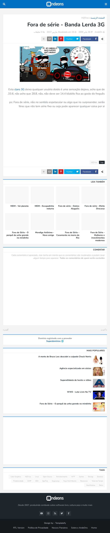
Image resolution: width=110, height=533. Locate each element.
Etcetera (100, 477)
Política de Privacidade (38, 527)
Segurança (55, 481)
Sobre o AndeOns (79, 527)
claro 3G (19, 89)
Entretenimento (61, 477)
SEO (36, 481)
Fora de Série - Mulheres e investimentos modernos (97, 236)
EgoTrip (45, 481)
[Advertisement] (55, 132)
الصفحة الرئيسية (98, 17)
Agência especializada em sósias (75, 368)
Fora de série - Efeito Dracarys (95, 207)
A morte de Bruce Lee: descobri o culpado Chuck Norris (64, 356)
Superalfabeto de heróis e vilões (75, 380)
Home (94, 527)
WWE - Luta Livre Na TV (79, 392)
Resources (84, 481)
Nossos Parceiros (60, 527)
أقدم (6, 329)
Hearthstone (90, 485)
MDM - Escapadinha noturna (44, 207)
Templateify (60, 523)
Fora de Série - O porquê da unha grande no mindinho (17, 235)
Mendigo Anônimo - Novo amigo (44, 234)
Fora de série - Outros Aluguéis (68, 207)
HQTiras (85, 17)
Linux (37, 477)
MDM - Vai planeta (19, 206)
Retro (101, 485)
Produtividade (18, 481)
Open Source (47, 477)
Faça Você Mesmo (69, 481)
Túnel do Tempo (97, 481)
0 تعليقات (38, 32)
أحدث (103, 329)
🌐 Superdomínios (55, 341)
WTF (73, 477)
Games (81, 477)
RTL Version (18, 527)
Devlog (90, 477)
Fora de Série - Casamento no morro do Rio (67, 235)
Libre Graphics (16, 477)
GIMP (29, 481)
